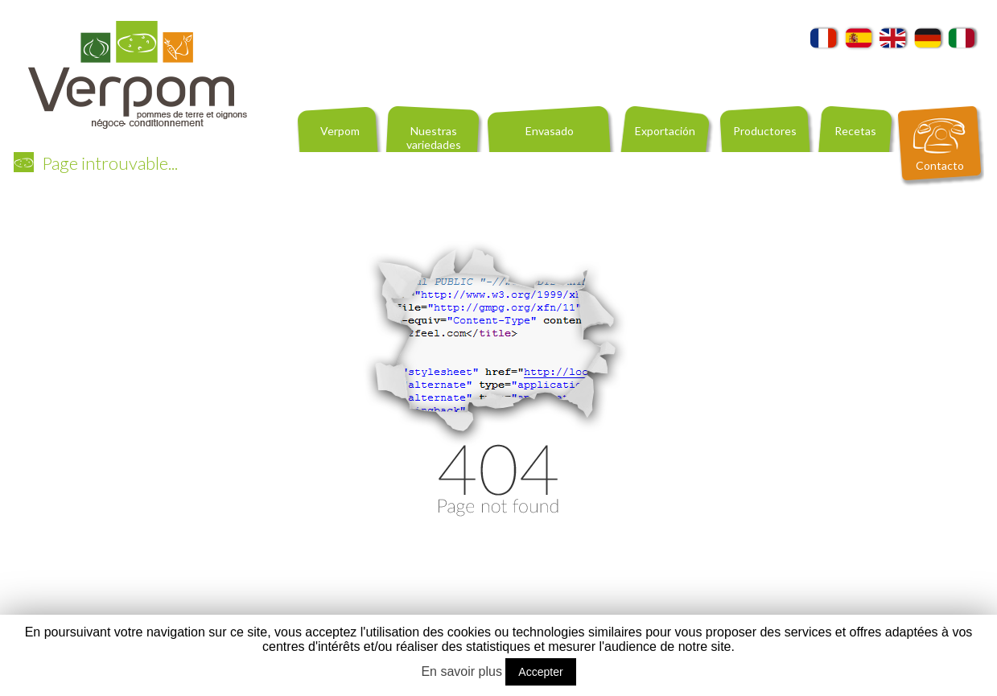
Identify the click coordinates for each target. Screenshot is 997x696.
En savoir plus (461, 671)
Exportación (665, 131)
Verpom (340, 131)
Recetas (855, 131)
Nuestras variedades (433, 137)
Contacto (940, 165)
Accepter (540, 671)
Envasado (549, 131)
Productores (765, 131)
